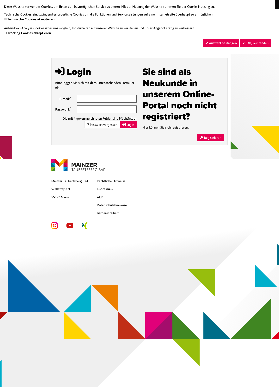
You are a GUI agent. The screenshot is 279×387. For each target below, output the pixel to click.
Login (128, 125)
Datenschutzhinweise (112, 205)
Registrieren (210, 138)
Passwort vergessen (102, 125)
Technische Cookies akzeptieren (31, 19)
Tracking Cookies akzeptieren (29, 33)
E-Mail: (65, 98)
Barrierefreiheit (108, 213)
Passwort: (63, 109)
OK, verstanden (256, 43)
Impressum (105, 189)
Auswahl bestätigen (221, 43)
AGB (100, 197)
